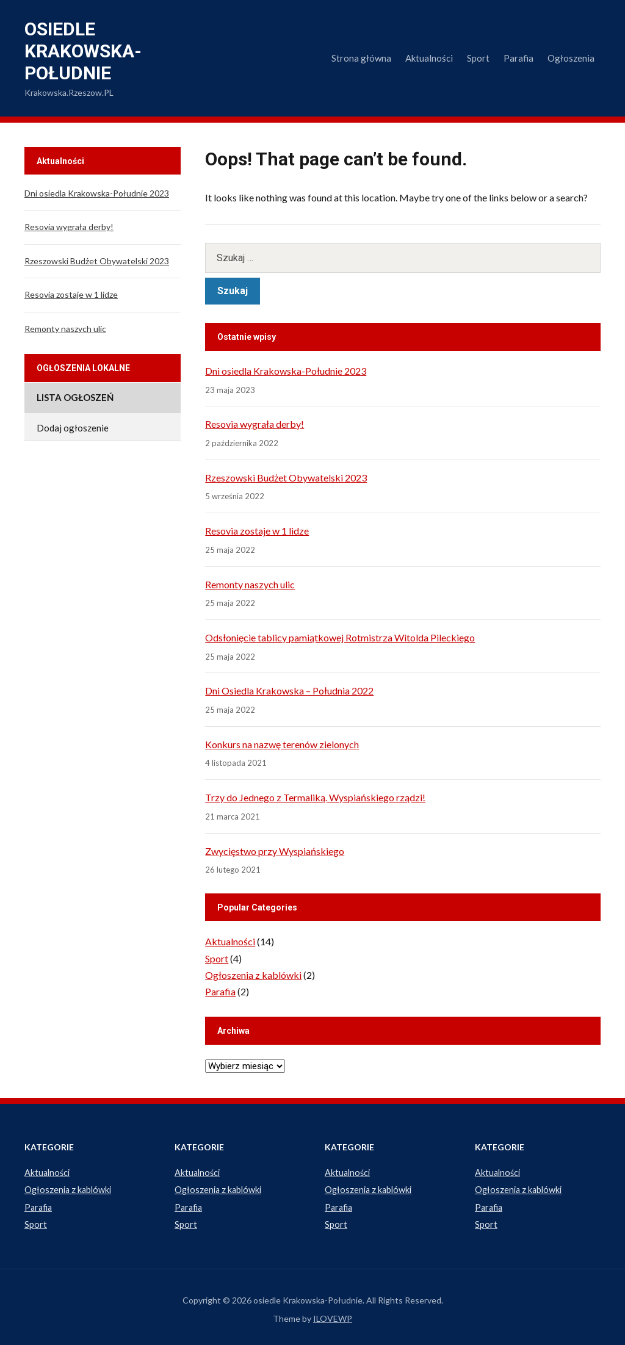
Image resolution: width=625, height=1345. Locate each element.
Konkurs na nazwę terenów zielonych (282, 744)
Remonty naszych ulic (250, 584)
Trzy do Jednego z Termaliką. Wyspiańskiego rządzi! (315, 797)
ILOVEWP (332, 1316)
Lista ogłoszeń (75, 397)
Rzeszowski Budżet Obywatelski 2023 (286, 477)
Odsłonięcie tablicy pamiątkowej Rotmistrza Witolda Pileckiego (340, 637)
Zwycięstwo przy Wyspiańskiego (274, 851)
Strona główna (361, 57)
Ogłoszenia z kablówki (253, 975)
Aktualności (429, 57)
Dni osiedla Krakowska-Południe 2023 (285, 371)
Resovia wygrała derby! (254, 424)
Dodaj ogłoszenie (73, 427)
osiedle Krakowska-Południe (83, 51)
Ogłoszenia (570, 57)
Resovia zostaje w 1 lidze (257, 530)
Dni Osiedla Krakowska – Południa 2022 (289, 690)
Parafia (518, 57)
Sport (478, 57)
